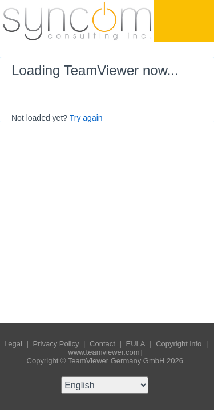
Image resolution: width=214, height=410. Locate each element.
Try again (86, 117)
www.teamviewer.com (104, 352)
